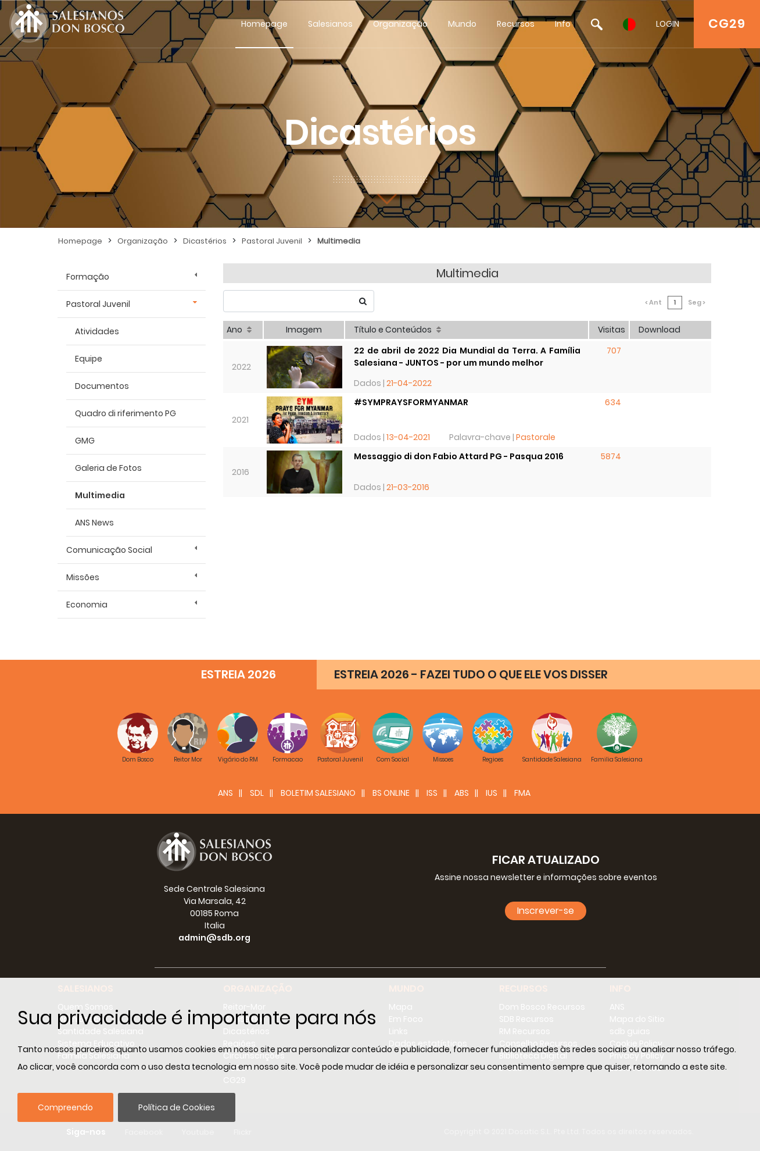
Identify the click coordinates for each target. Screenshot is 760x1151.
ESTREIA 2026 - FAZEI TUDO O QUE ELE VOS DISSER (471, 674)
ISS (432, 793)
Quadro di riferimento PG (125, 413)
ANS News (94, 522)
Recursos (516, 24)
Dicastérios (205, 240)
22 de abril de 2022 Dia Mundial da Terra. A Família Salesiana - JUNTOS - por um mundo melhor (467, 357)
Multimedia (338, 240)
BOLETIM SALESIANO (318, 793)
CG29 (726, 24)
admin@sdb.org (214, 937)
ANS (225, 793)
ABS (461, 793)
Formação (87, 277)
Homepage (264, 24)
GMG (85, 440)
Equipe (88, 358)
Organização (400, 24)
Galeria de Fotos (108, 468)
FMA (522, 793)
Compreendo (65, 1107)
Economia (86, 604)
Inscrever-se (545, 910)
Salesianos (330, 24)
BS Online (391, 793)
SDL (257, 793)
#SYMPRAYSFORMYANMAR (411, 402)
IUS (491, 793)
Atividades (97, 331)
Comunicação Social (109, 550)
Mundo (462, 24)
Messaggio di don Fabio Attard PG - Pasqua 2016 (459, 456)
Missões (82, 577)
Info (563, 24)
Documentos (102, 386)
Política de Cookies (176, 1107)
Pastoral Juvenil (272, 240)
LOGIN (667, 24)
